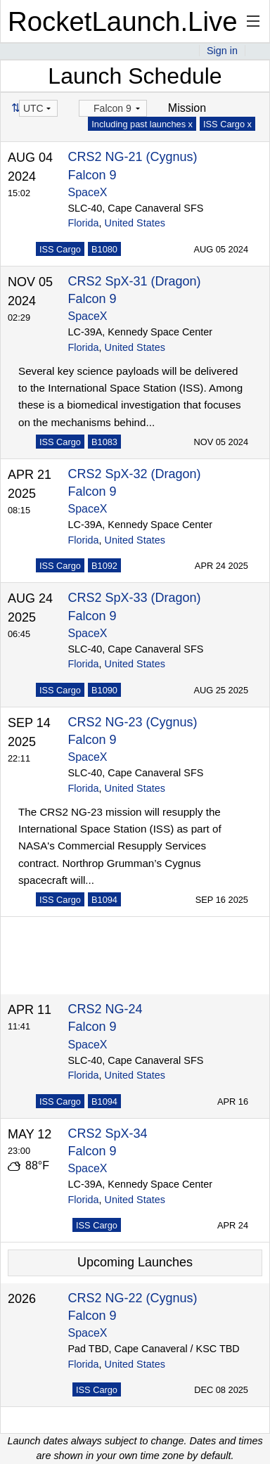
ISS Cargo (60, 249)
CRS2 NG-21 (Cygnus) (133, 157)
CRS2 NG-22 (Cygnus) (133, 1298)
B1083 (104, 442)
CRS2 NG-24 (105, 1009)
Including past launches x (142, 124)
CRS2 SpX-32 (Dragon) (134, 474)
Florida (83, 223)
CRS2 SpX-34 (108, 1133)
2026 (22, 1299)
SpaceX (88, 192)
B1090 (104, 690)
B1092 (104, 565)
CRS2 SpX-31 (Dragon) (134, 281)
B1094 (104, 899)
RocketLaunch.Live (123, 21)
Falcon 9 (92, 175)
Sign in (222, 50)
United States (135, 223)
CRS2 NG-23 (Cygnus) (133, 722)
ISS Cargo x (227, 124)
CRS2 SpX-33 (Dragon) (134, 598)
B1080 (104, 249)
